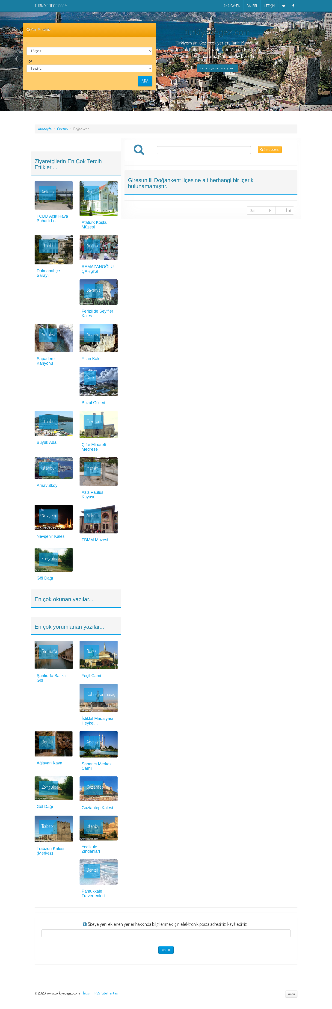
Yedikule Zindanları (91, 849)
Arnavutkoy (47, 485)
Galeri (252, 5)
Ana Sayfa (231, 5)
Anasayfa (45, 129)
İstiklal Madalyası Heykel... (97, 720)
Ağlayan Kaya (49, 763)
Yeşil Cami (91, 675)
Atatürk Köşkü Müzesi (94, 224)
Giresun (62, 129)
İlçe (29, 61)
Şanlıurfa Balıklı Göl (51, 678)
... (262, 210)
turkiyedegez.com (51, 5)
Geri (252, 210)
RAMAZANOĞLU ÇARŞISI (98, 269)
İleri (288, 210)
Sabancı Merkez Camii (97, 766)
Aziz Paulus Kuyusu (92, 494)
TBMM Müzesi (95, 540)
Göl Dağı (45, 578)
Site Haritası (109, 993)
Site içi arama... (269, 149)
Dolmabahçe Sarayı (48, 273)
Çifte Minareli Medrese (94, 447)
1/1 (271, 210)
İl (27, 43)
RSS (97, 993)
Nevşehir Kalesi (51, 536)
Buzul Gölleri (93, 402)
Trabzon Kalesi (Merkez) (50, 850)
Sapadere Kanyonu (46, 361)
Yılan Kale (91, 358)
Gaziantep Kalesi (97, 807)
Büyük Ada (46, 442)
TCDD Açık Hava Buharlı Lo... (52, 218)
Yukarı (291, 994)
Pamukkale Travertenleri (93, 893)
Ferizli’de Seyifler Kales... (97, 313)
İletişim (269, 5)
